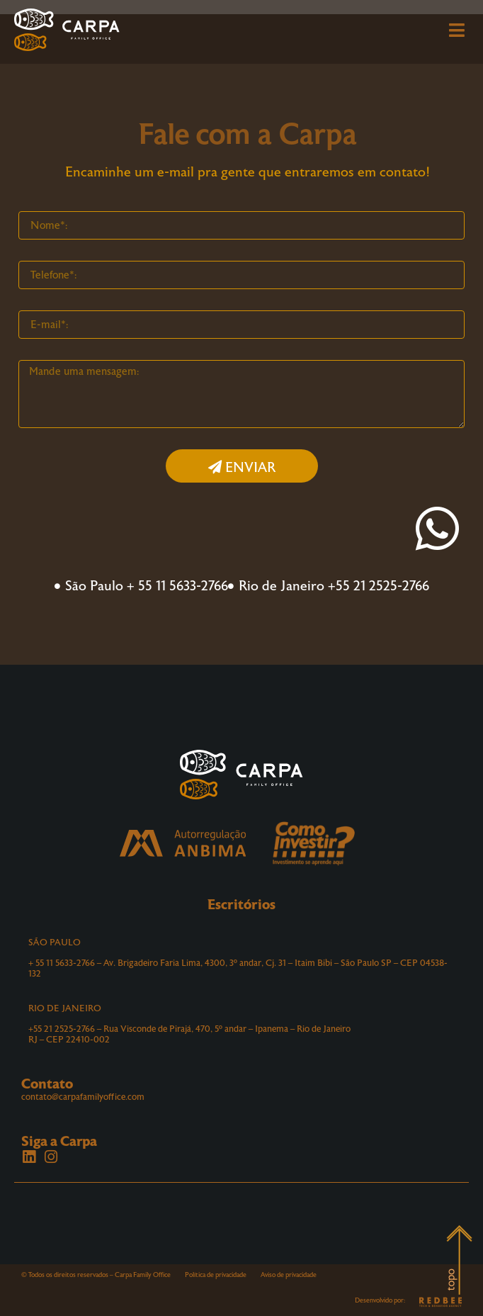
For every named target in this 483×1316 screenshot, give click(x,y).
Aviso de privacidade (289, 1274)
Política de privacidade (215, 1274)
